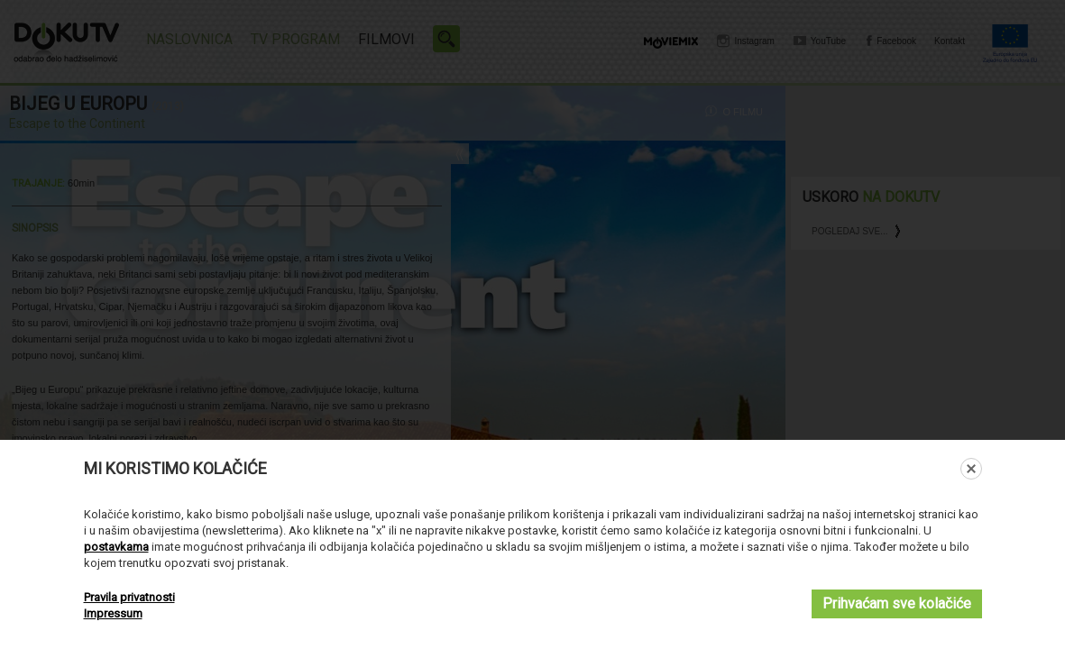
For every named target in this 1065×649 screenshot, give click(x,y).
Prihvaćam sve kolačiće (896, 603)
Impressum (113, 613)
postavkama (116, 546)
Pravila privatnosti (129, 597)
